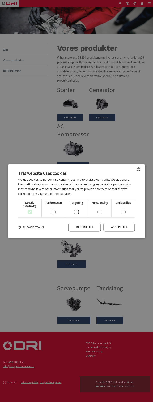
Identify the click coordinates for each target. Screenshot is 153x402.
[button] (31, 227)
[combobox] (139, 169)
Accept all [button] (119, 227)
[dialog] (76, 201)
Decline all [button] (84, 227)
